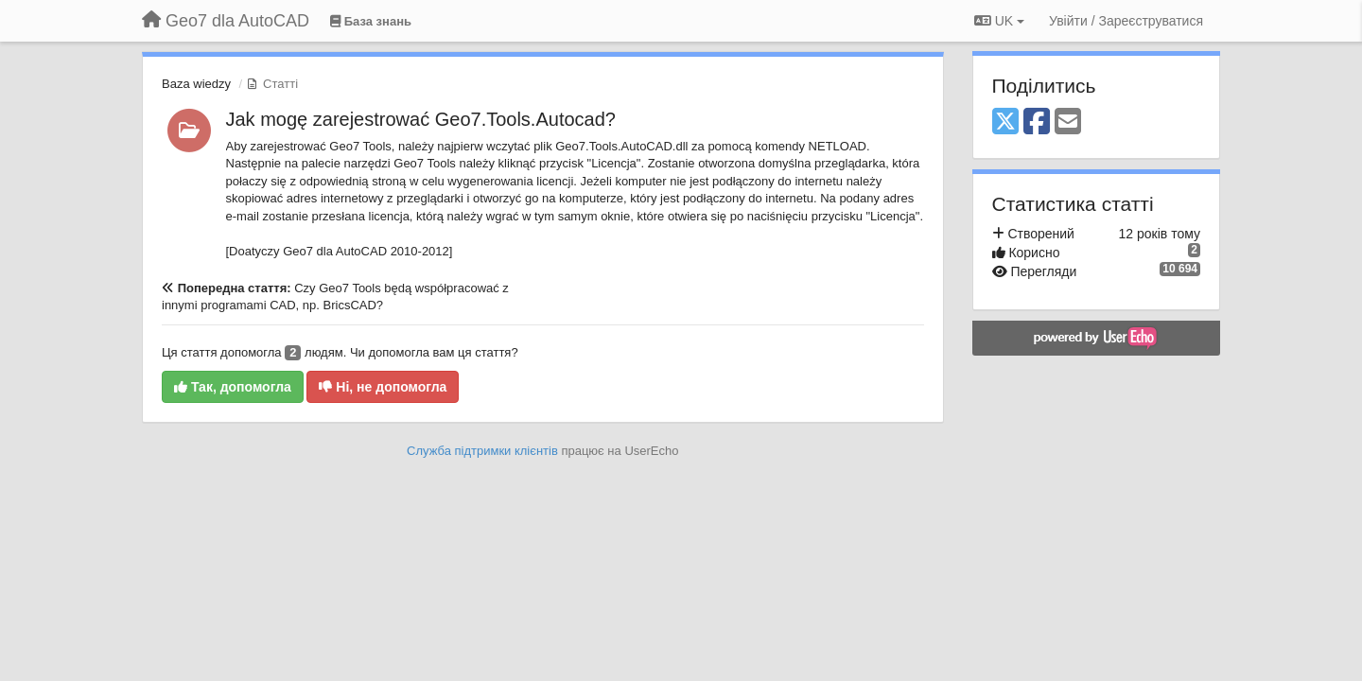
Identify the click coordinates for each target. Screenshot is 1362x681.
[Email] (1068, 122)
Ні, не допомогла (382, 386)
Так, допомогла (232, 386)
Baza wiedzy (196, 84)
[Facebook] (1036, 122)
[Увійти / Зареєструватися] (1126, 21)
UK (999, 20)
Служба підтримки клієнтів (482, 451)
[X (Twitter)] (1005, 122)
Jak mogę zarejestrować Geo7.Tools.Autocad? (421, 119)
